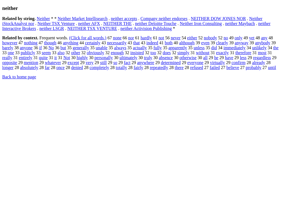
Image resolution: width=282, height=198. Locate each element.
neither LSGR (51, 28)
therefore (243, 52)
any (264, 37)
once (60, 67)
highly (82, 57)
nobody (210, 37)
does (167, 52)
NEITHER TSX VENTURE (92, 28)
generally (81, 47)
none (117, 37)
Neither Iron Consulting (201, 23)
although (187, 42)
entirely (25, 57)
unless (199, 47)
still (103, 62)
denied (77, 67)
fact (127, 62)
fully (157, 47)
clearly (222, 42)
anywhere (145, 62)
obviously (95, 52)
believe (232, 67)
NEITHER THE (117, 23)
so (115, 62)
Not (66, 57)
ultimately (128, 57)
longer (7, 67)
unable (102, 47)
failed (215, 67)
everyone (195, 62)
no (226, 37)
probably (253, 67)
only (238, 37)
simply (183, 52)
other (75, 52)
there (179, 67)
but (63, 47)
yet (251, 37)
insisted (137, 52)
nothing (30, 42)
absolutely (29, 67)
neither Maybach (240, 23)
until (272, 67)
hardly (146, 37)
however (9, 42)
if (40, 47)
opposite (9, 62)
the (276, 47)
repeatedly (159, 67)
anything (70, 42)
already (258, 62)
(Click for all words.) (87, 37)
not (161, 37)
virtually (217, 62)
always (120, 47)
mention (31, 62)
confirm (239, 62)
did (214, 47)
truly (148, 57)
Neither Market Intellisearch (82, 18)
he (216, 57)
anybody (262, 42)
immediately (234, 47)
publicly (28, 52)
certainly (92, 42)
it (55, 57)
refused (196, 67)
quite (43, 57)
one (11, 52)
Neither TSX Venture (56, 23)
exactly (222, 52)
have (229, 57)
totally (121, 67)
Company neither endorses (164, 18)
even (205, 42)
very (89, 62)
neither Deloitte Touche (156, 23)
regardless (262, 57)
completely (99, 67)
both (168, 42)
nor (131, 37)
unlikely (259, 47)
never (176, 37)
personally (103, 57)
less (243, 57)
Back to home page (19, 77)
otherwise (187, 57)
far (47, 67)
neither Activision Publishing (146, 28)
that (136, 42)
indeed (152, 42)
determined (171, 62)
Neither (43, 18)
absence (166, 57)
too (153, 52)
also (60, 52)
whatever (53, 62)
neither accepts (124, 18)
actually (140, 47)
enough (117, 52)
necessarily (116, 42)
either (192, 37)
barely (7, 47)
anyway (241, 42)
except (73, 62)
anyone (26, 47)
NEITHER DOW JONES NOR (218, 18)
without (203, 52)
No (51, 47)
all (205, 57)
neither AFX (89, 23)
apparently (177, 47)
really (7, 57)
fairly (138, 67)
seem (46, 52)
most (262, 52)
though (50, 42)
